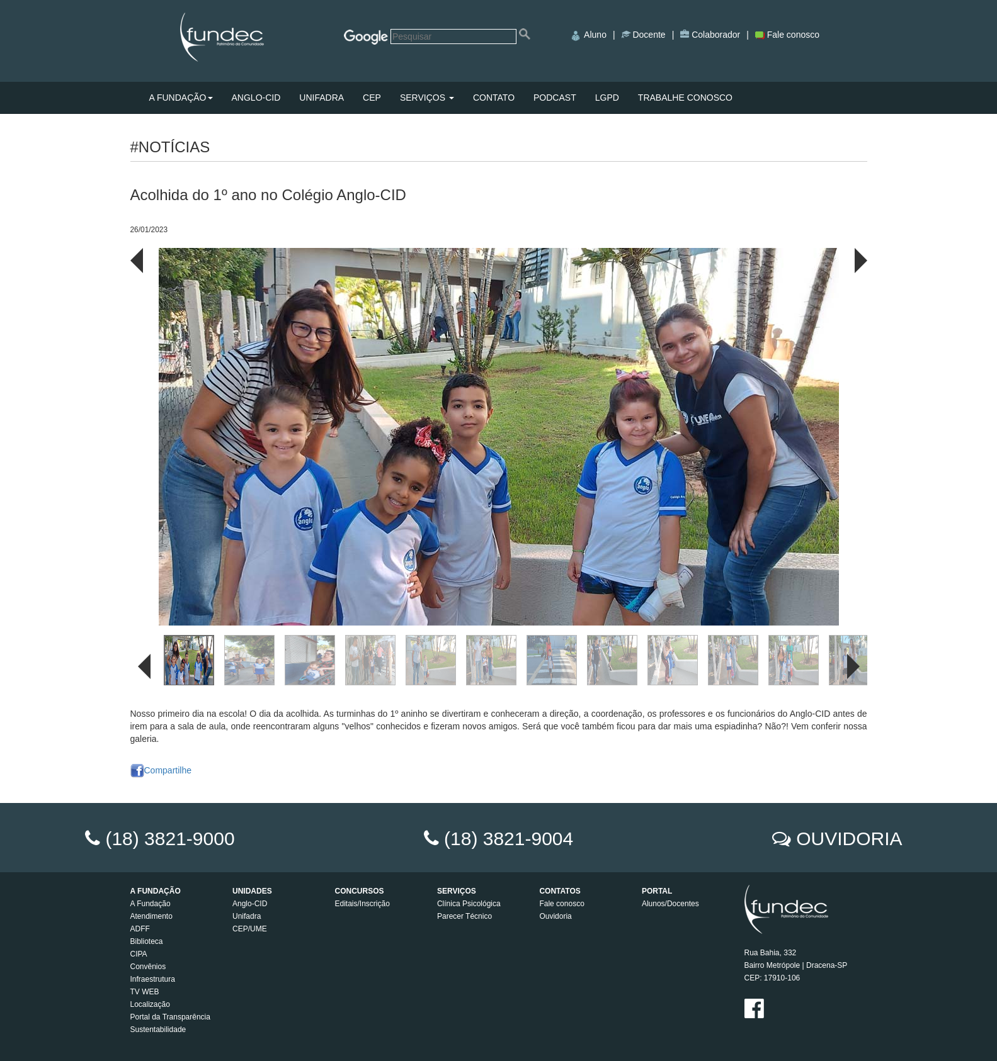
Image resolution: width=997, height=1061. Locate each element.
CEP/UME (249, 928)
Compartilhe (160, 770)
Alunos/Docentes (670, 903)
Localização (150, 1004)
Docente (648, 35)
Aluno (588, 35)
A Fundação (150, 903)
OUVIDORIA (849, 838)
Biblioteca (146, 941)
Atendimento (151, 916)
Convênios (148, 966)
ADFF (140, 928)
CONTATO (494, 98)
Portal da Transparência (170, 1017)
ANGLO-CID (256, 98)
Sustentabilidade (158, 1029)
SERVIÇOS (427, 98)
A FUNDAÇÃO (181, 98)
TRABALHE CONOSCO (685, 98)
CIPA (138, 954)
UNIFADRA (321, 98)
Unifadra (246, 916)
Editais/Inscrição (361, 903)
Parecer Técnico (464, 916)
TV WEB (144, 991)
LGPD (607, 98)
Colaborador (714, 35)
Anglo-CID (249, 903)
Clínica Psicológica (469, 903)
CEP (372, 98)
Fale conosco (787, 35)
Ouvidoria (555, 916)
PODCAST (554, 98)
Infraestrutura (152, 979)
